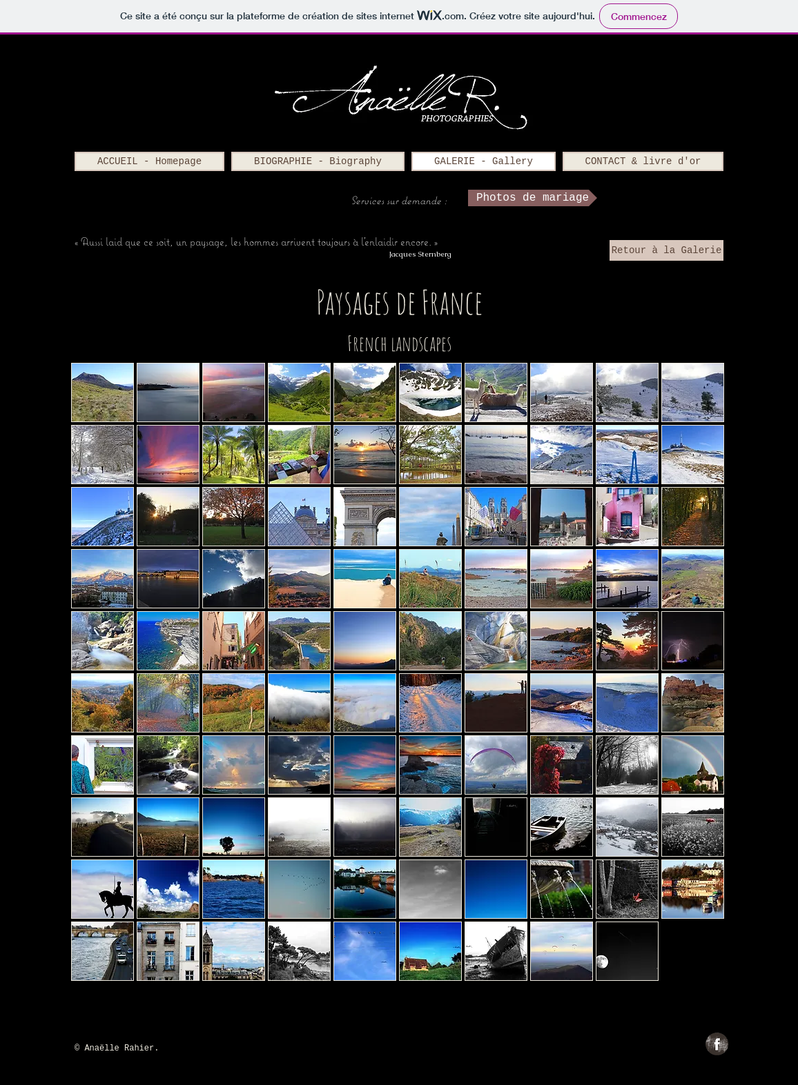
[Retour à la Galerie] (666, 250)
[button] (102, 392)
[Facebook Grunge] (716, 1044)
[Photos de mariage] (532, 198)
